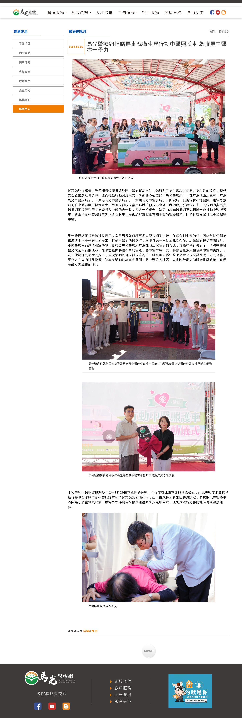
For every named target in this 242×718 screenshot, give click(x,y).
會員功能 (195, 12)
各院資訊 (79, 12)
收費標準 (25, 81)
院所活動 (25, 62)
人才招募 (104, 12)
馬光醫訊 (25, 100)
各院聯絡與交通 (52, 693)
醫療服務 (55, 12)
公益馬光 (25, 90)
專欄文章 (25, 72)
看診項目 (25, 43)
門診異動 (25, 53)
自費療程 (126, 12)
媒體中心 (25, 109)
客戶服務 (150, 12)
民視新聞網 (90, 631)
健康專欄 (173, 12)
